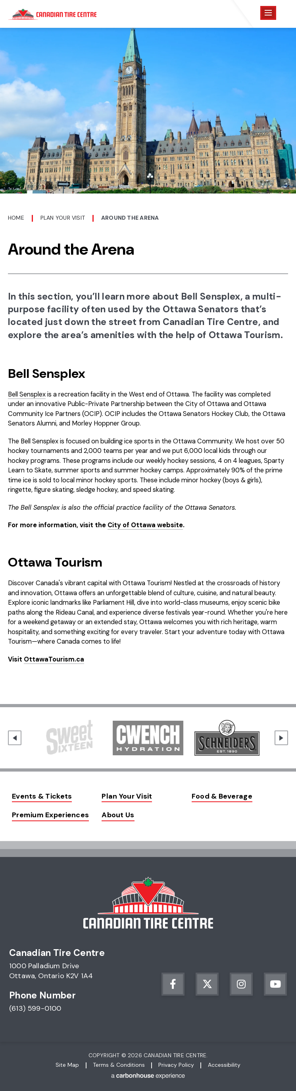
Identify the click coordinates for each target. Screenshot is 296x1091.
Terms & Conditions (119, 1064)
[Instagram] (241, 984)
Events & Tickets (42, 796)
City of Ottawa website (145, 525)
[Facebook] (173, 984)
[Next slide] (281, 738)
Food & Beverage (222, 796)
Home (16, 217)
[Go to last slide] (14, 738)
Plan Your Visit (62, 217)
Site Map (67, 1064)
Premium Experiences (50, 815)
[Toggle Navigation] (268, 13)
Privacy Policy (176, 1064)
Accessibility (224, 1064)
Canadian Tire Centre (52, 14)
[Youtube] (275, 984)
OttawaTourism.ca (54, 659)
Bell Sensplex (27, 394)
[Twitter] (207, 984)
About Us (118, 815)
